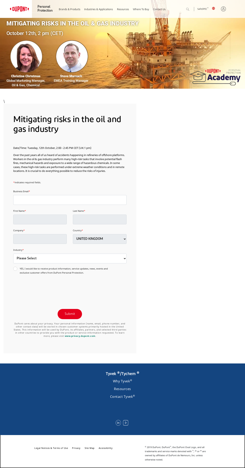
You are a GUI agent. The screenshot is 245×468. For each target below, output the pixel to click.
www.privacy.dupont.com (80, 335)
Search (192, 9)
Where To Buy (141, 9)
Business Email (21, 191)
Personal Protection (44, 8)
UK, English (214, 8)
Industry (18, 249)
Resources (123, 9)
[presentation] (44, 289)
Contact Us (159, 9)
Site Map (90, 447)
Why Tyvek (122, 381)
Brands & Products (69, 9)
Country (78, 230)
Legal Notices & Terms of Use (51, 447)
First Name (19, 210)
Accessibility (106, 447)
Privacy (76, 447)
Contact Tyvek (122, 396)
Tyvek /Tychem (122, 373)
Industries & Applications (98, 9)
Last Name (79, 210)
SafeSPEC (202, 9)
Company (19, 230)
